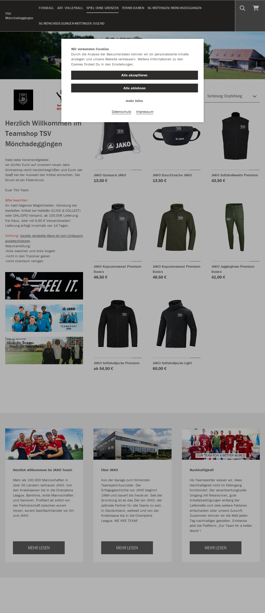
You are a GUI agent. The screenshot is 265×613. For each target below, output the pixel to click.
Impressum (144, 111)
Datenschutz (121, 111)
